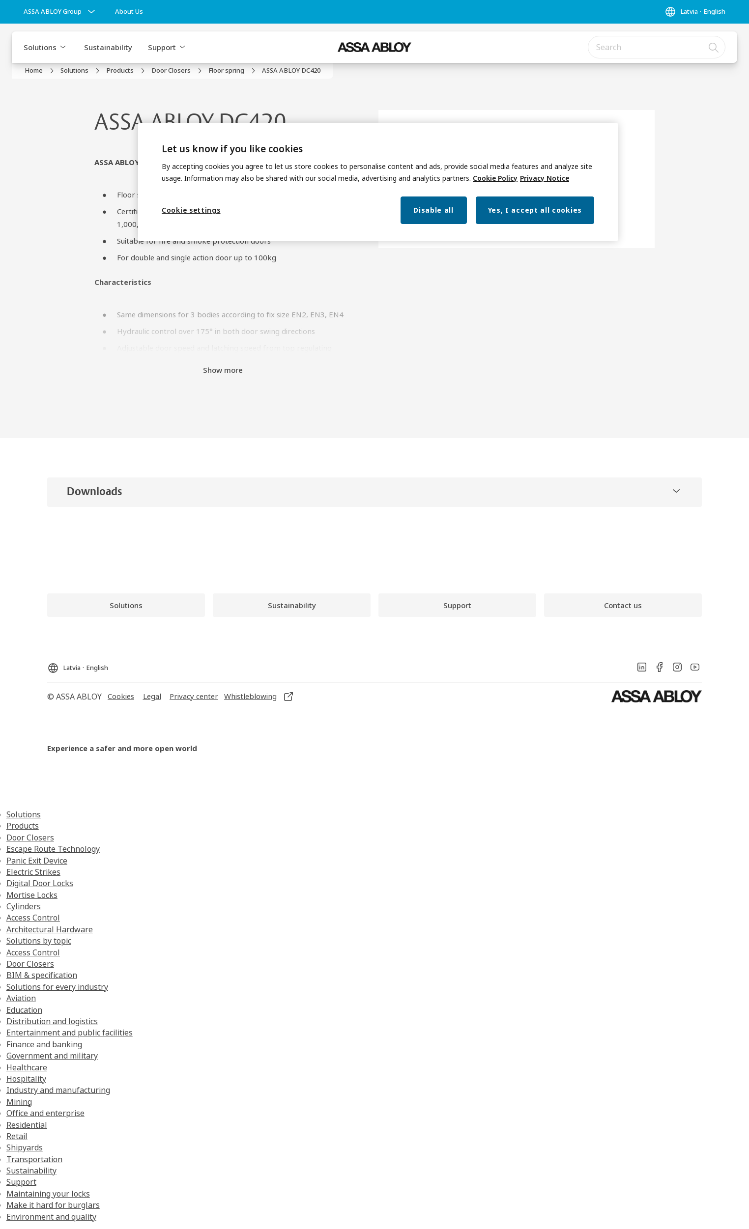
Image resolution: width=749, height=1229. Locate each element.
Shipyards (24, 1147)
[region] (378, 182)
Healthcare (26, 1067)
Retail (17, 1136)
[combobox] (656, 47)
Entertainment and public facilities (69, 1032)
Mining (19, 1101)
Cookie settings (191, 210)
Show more (223, 370)
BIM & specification (41, 975)
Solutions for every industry (57, 986)
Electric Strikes (33, 871)
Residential (26, 1124)
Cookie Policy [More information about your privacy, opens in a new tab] (495, 178)
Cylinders (23, 906)
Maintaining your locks (48, 1193)
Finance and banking (44, 1044)
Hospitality (26, 1078)
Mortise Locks (32, 895)
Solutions (40, 47)
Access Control (33, 917)
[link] (129, 12)
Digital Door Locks (39, 883)
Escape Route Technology (53, 848)
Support (162, 47)
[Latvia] (694, 12)
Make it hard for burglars (53, 1205)
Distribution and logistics (52, 1021)
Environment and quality (51, 1216)
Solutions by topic (38, 940)
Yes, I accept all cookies (535, 210)
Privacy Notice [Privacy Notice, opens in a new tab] (544, 178)
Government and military (52, 1055)
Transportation (34, 1159)
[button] (63, 47)
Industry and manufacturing (58, 1090)
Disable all (433, 210)
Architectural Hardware (49, 929)
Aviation (21, 998)
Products (22, 825)
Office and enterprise (45, 1113)
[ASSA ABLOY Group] (60, 12)
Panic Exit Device (36, 860)
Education (24, 1010)
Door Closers (30, 837)
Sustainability (108, 47)
